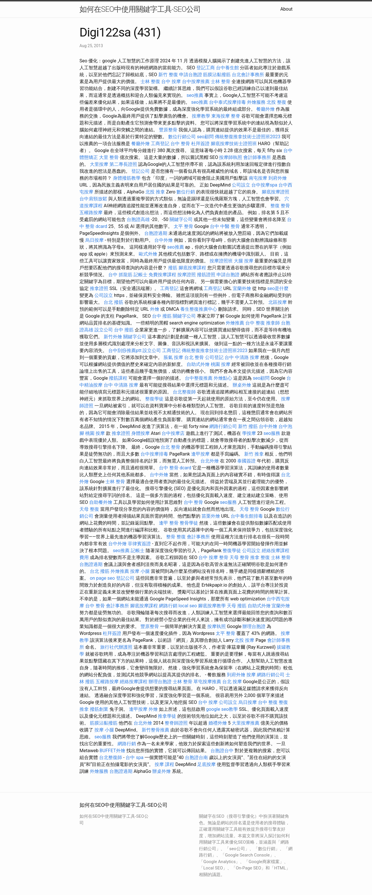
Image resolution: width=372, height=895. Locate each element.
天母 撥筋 (236, 605)
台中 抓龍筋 (120, 274)
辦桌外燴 (242, 385)
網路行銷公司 (223, 426)
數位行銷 (185, 192)
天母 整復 (89, 509)
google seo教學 (222, 709)
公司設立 (241, 185)
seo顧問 (205, 136)
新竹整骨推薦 (155, 730)
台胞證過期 (155, 233)
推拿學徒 (167, 716)
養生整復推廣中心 (198, 309)
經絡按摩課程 (133, 681)
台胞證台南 (196, 757)
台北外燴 (209, 461)
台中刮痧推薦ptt (124, 350)
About (286, 9)
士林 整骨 (220, 81)
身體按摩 (140, 433)
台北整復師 (184, 392)
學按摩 (249, 433)
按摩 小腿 (140, 571)
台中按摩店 (173, 433)
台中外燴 (163, 240)
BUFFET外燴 (112, 750)
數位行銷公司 (182, 136)
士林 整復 (150, 81)
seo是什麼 (278, 288)
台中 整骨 (180, 143)
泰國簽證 (246, 461)
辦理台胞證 (253, 626)
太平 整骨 (183, 226)
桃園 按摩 (220, 364)
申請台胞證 (190, 74)
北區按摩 (277, 302)
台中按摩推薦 (196, 81)
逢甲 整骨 (169, 523)
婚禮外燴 (217, 723)
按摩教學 (201, 116)
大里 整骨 (109, 157)
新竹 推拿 (254, 454)
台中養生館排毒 (247, 516)
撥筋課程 (118, 378)
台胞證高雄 (138, 219)
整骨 (170, 536)
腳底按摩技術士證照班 (234, 143)
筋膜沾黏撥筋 (217, 74)
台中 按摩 (171, 81)
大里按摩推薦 (245, 723)
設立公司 (103, 330)
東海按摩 (220, 116)
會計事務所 (198, 536)
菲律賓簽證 (139, 543)
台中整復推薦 (198, 378)
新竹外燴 (113, 336)
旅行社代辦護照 (116, 647)
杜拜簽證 (200, 143)
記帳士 (140, 274)
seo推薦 (195, 95)
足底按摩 (206, 764)
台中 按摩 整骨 (213, 557)
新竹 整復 (168, 74)
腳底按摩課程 (192, 267)
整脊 (235, 116)
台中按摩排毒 (154, 454)
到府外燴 (277, 178)
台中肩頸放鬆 (93, 198)
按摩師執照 (230, 157)
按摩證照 (186, 274)
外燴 (154, 309)
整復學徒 (154, 399)
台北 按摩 (232, 681)
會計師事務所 (257, 157)
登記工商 (205, 67)
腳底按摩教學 (212, 605)
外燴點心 (223, 378)
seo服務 (271, 433)
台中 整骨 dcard (175, 467)
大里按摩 (99, 164)
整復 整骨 (280, 205)
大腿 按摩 (243, 261)
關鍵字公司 (181, 219)
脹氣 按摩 (173, 357)
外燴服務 (256, 102)
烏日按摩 (94, 240)
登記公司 (140, 171)
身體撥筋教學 (127, 178)
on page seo (102, 578)
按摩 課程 (164, 764)
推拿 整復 (260, 557)
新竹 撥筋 (248, 426)
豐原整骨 (168, 129)
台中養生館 (227, 67)
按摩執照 (216, 626)
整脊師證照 (176, 723)
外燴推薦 (235, 323)
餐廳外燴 (265, 109)
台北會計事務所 (248, 74)
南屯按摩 (258, 178)
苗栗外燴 (211, 516)
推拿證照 (99, 288)
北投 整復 (276, 102)
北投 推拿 (155, 192)
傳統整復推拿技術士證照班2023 (247, 136)
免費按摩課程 (162, 274)
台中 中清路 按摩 (242, 357)
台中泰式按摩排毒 (227, 102)
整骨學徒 (189, 523)
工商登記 (160, 143)
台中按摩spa (264, 185)
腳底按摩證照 (275, 192)
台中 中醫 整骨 (225, 226)
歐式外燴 (148, 254)
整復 (181, 536)
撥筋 (172, 267)
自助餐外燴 (100, 502)
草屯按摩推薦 (207, 681)
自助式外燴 (198, 364)
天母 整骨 (249, 509)
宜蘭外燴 (242, 288)
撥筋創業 (99, 709)
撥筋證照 (206, 274)
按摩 (251, 674)
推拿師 (273, 323)
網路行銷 (168, 605)
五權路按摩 (91, 212)
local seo (188, 605)
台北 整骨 (194, 357)
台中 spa (134, 757)
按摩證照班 (221, 261)
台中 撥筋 (162, 316)
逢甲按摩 (200, 454)
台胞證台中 (222, 750)
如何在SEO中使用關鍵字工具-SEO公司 (140, 9)
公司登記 (214, 357)
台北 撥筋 (113, 302)
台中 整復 (255, 323)
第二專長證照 (123, 164)
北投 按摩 (244, 640)
